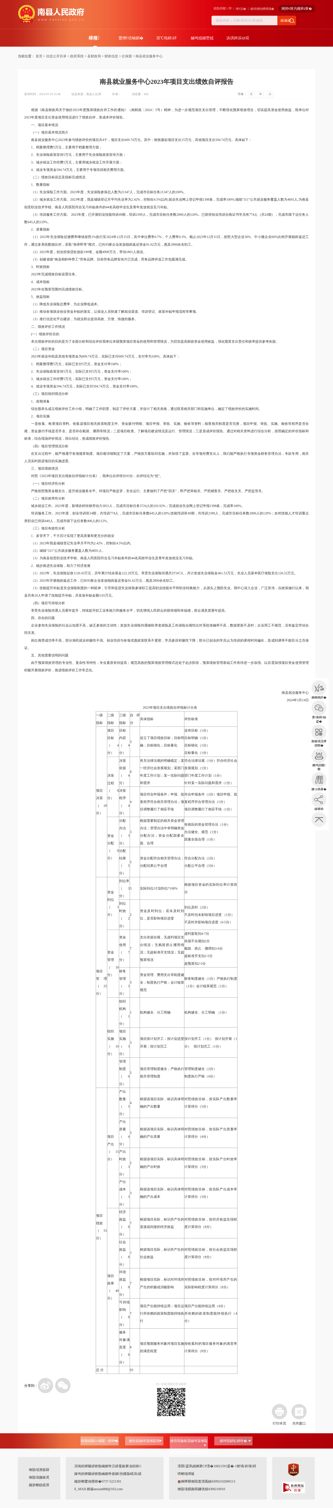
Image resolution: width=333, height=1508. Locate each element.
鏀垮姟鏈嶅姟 (202, 38)
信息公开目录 (56, 56)
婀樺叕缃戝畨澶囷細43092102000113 (206, 1481)
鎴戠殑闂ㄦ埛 (222, 8)
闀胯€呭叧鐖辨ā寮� (297, 8)
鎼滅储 (286, 20)
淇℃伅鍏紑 (166, 38)
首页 (39, 56)
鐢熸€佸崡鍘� (131, 38)
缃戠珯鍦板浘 (39, 1477)
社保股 (127, 56)
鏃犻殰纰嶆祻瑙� (262, 8)
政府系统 (77, 56)
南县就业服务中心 (149, 56)
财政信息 (111, 56)
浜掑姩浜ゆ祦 (237, 38)
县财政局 (94, 56)
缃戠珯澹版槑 (39, 1469)
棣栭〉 (95, 38)
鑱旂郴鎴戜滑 (39, 1485)
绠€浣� (241, 8)
